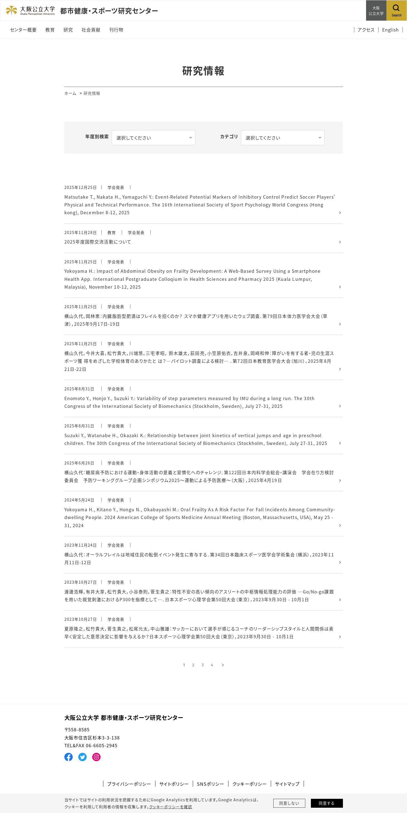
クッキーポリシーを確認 (170, 806)
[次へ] (223, 670)
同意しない (289, 803)
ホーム (70, 93)
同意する (327, 803)
